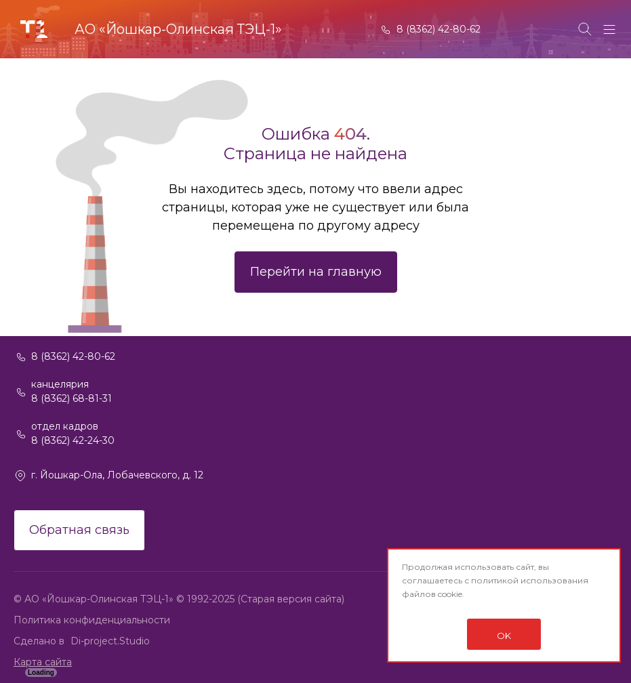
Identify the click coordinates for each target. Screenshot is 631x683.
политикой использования (529, 580)
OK (504, 635)
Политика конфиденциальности (92, 620)
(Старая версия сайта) (290, 599)
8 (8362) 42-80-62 (438, 29)
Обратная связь (79, 529)
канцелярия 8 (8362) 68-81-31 (71, 391)
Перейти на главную (316, 271)
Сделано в (40, 641)
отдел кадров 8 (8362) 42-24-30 (73, 433)
